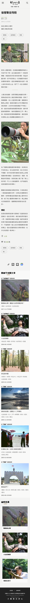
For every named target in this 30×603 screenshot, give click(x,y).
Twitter (19, 599)
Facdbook (8, 599)
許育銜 (13, 341)
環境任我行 (7, 581)
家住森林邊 (4, 374)
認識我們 (18, 590)
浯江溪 (8, 490)
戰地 (27, 490)
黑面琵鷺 (15, 452)
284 (7, 242)
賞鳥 (21, 35)
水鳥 (7, 417)
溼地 (25, 414)
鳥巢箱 (25, 377)
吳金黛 (4, 341)
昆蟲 (24, 341)
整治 (11, 417)
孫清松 (4, 35)
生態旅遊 (4, 379)
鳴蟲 (8, 341)
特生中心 (13, 377)
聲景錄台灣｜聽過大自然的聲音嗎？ (12, 303)
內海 (3, 452)
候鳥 (23, 490)
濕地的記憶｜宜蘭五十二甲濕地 (11, 411)
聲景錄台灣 (7, 528)
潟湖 (20, 452)
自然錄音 (13, 35)
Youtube (11, 599)
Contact (14, 599)
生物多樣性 (16, 306)
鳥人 (4, 39)
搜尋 (27, 2)
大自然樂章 (4, 338)
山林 (5, 19)
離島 (3, 490)
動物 (2, 19)
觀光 (3, 492)
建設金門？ (4, 487)
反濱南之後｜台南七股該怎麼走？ (12, 449)
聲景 (3, 306)
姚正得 (20, 377)
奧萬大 (4, 377)
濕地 (21, 414)
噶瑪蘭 (17, 414)
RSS (22, 599)
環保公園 (13, 490)
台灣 (5, 236)
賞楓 (8, 377)
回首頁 (11, 590)
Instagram (16, 599)
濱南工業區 (5, 455)
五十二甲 (11, 414)
